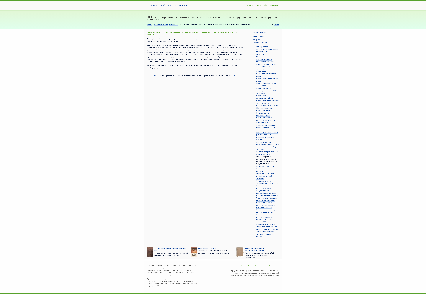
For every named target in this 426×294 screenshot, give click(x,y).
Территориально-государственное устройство (267, 104)
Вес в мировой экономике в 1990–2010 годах (266, 187)
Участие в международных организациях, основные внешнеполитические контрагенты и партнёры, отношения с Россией (266, 202)
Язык (258, 57)
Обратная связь (271, 5)
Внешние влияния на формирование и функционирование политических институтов (265, 116)
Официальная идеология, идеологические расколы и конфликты (265, 127)
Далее (276, 24)
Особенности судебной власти (267, 101)
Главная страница (259, 32)
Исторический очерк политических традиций (265, 60)
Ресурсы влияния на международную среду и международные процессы (267, 193)
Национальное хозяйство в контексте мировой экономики (266, 176)
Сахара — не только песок (208, 248)
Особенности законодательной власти (265, 97)
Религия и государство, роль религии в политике (267, 133)
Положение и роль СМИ (265, 166)
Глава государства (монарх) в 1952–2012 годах (266, 85)
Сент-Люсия (173, 24)
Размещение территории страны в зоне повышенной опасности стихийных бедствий (267, 226)
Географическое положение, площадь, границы (267, 50)
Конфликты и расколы (264, 123)
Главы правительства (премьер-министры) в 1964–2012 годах (267, 90)
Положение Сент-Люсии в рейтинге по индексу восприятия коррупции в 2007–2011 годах (265, 218)
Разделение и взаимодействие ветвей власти (266, 73)
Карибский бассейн (161, 24)
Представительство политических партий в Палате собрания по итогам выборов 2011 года (267, 145)
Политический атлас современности (169, 5)
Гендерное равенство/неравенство (264, 170)
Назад (155, 76)
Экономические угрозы (265, 232)
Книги (259, 5)
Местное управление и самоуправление (264, 109)
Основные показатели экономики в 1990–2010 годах (267, 182)
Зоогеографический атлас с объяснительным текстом (255, 249)
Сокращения (274, 266)
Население (260, 54)
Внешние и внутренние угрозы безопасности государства (267, 211)
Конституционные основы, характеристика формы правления (266, 66)
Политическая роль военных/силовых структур (267, 153)
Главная (149, 24)
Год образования (262, 47)
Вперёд (237, 76)
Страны (250, 5)
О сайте (250, 266)
